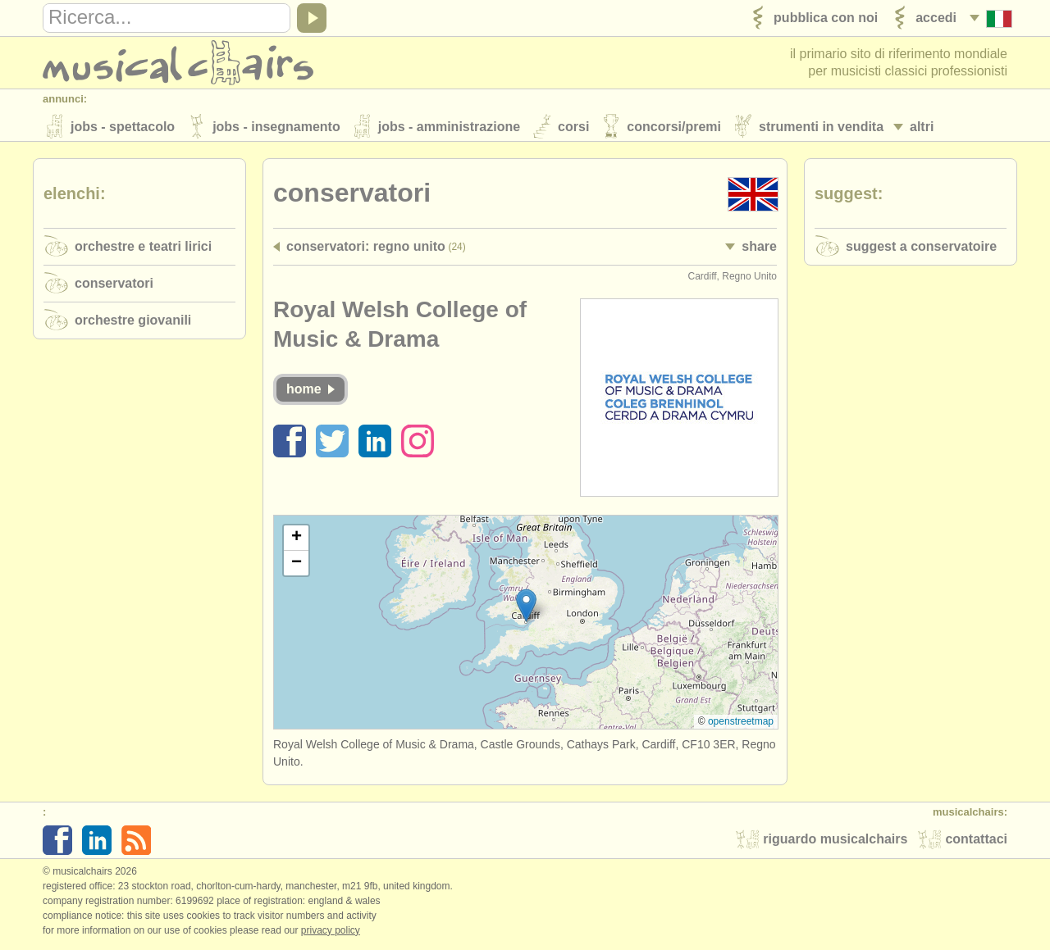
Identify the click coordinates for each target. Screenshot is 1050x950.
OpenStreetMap (741, 724)
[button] (526, 608)
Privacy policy (330, 933)
